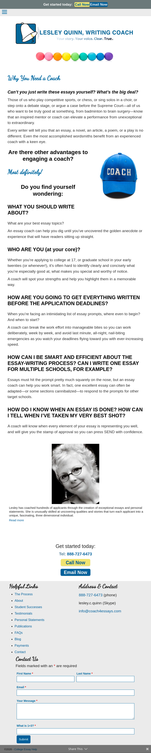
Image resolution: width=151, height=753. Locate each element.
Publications (23, 626)
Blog (18, 639)
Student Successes (28, 607)
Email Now (98, 4)
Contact (20, 652)
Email (21, 687)
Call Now (82, 4)
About (19, 600)
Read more (16, 520)
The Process (24, 594)
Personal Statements (30, 620)
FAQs (19, 632)
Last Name (84, 673)
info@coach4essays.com (100, 611)
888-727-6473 (79, 554)
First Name (25, 673)
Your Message (27, 700)
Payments (22, 645)
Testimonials (23, 613)
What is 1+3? (26, 725)
